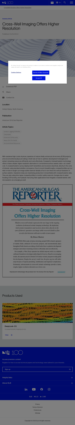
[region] (37, 72)
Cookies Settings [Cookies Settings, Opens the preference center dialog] (16, 72)
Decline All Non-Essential (40, 72)
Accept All (39, 78)
